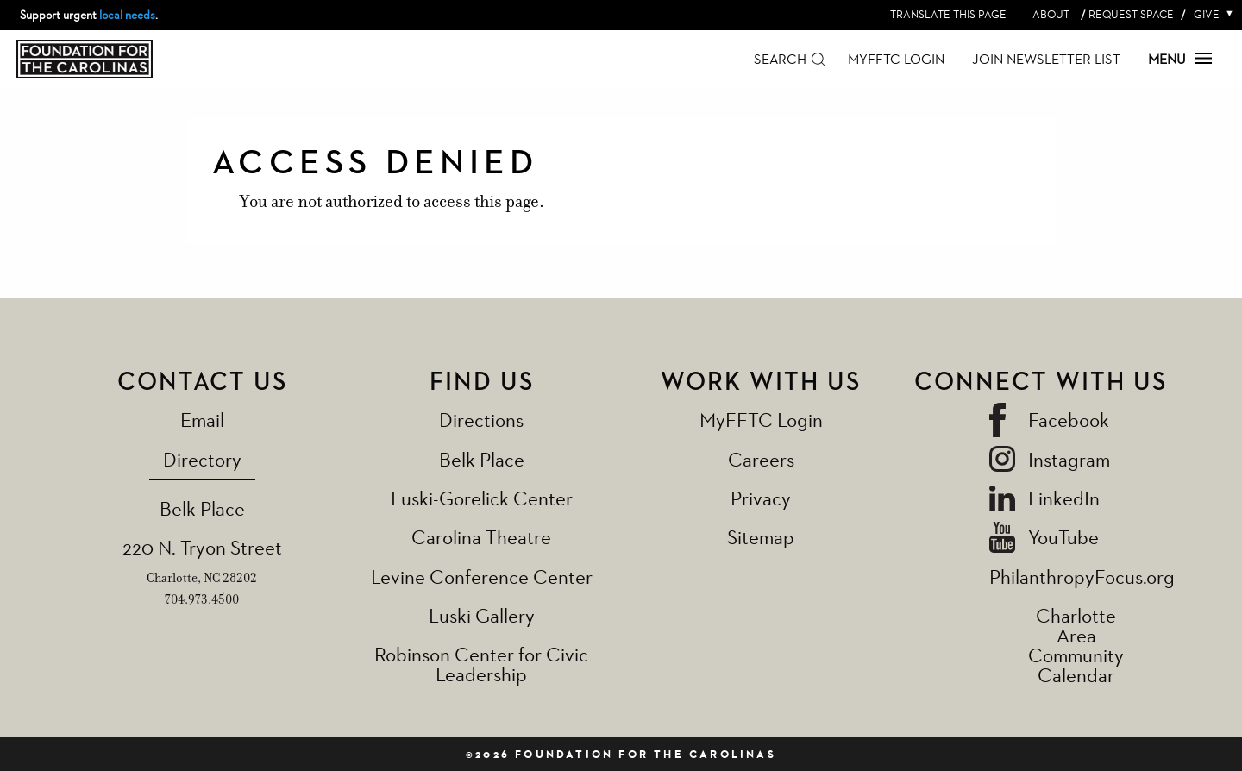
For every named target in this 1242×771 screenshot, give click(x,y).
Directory (202, 459)
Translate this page (948, 14)
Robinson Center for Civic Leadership (481, 664)
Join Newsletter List (1046, 59)
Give (1210, 14)
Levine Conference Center (482, 576)
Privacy (761, 498)
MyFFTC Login (896, 59)
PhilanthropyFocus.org (1082, 576)
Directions (481, 419)
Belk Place (202, 508)
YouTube (1063, 536)
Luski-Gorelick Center (482, 498)
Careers (761, 459)
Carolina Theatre (481, 536)
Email (202, 419)
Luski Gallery (482, 615)
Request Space (1131, 14)
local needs (127, 14)
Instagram (1069, 459)
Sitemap (760, 536)
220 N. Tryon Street (202, 547)
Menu (1180, 59)
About (1051, 14)
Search (780, 59)
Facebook (1068, 419)
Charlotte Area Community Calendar (1076, 645)
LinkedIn (1064, 498)
